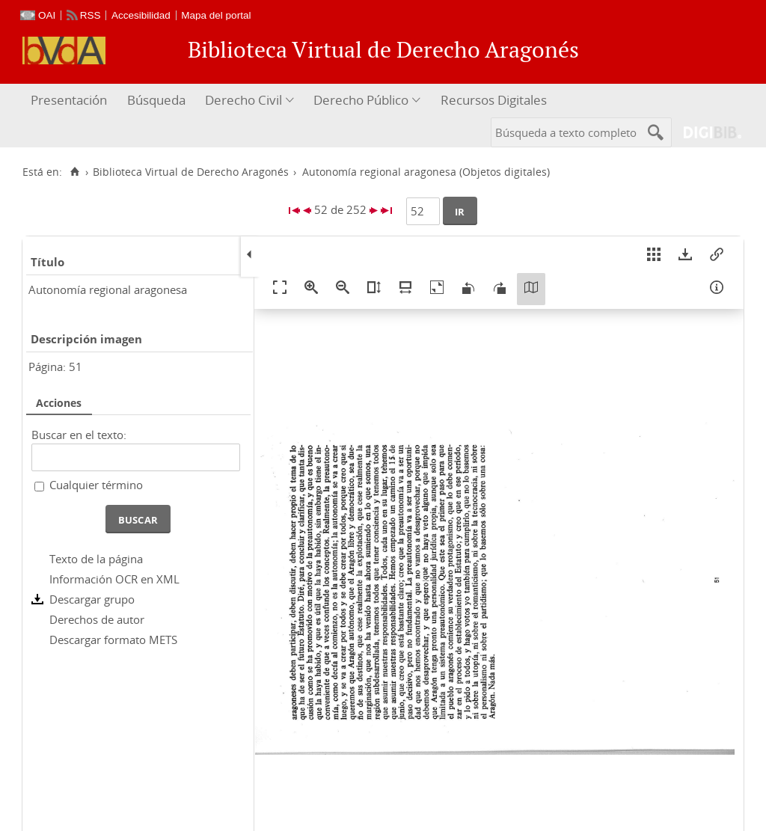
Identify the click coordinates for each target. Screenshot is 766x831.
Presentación (69, 99)
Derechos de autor (96, 619)
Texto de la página (96, 558)
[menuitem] (71, 100)
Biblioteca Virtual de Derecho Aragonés (191, 172)
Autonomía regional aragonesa (107, 289)
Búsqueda (156, 99)
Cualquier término (96, 484)
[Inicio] (74, 172)
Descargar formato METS (113, 639)
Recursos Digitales (494, 99)
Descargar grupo (92, 599)
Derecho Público (360, 99)
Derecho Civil (243, 99)
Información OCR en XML (114, 578)
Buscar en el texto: (78, 434)
